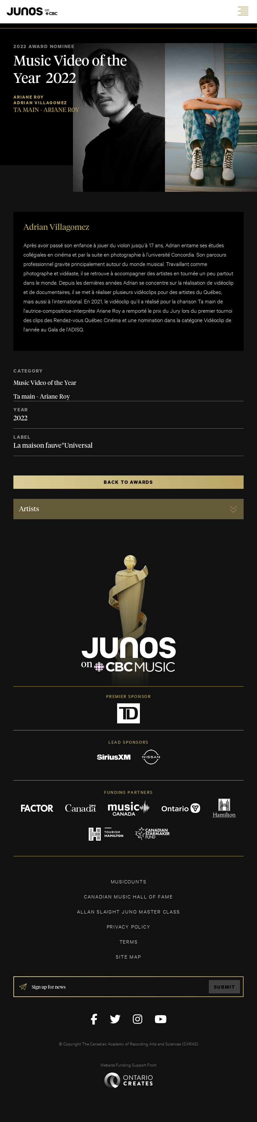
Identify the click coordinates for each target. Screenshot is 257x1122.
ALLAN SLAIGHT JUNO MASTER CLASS (128, 911)
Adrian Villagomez (40, 103)
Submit (224, 987)
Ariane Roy (28, 97)
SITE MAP (128, 956)
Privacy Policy (129, 926)
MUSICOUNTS (129, 881)
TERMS (128, 941)
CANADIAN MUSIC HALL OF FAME (128, 896)
